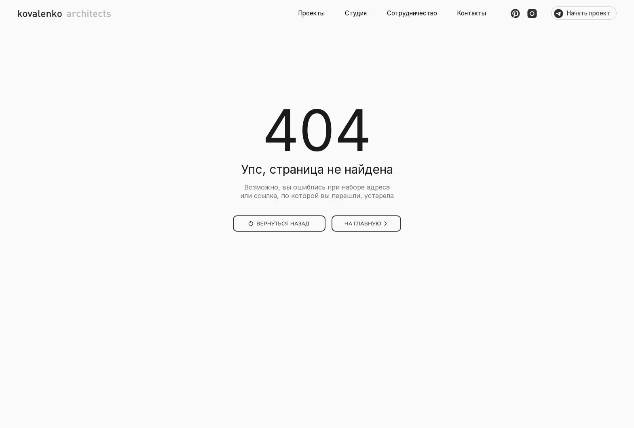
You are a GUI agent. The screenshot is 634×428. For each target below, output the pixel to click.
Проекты (311, 13)
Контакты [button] (471, 13)
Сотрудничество (412, 13)
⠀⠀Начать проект (584, 13)
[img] (279, 223)
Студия (356, 13)
